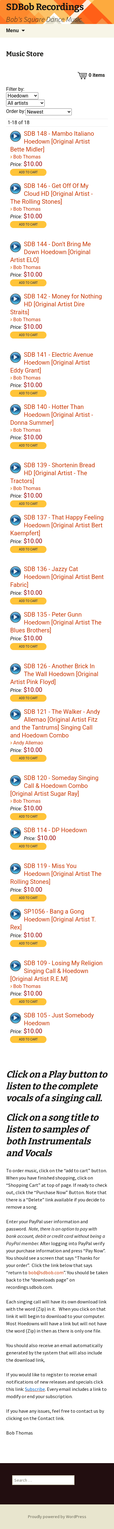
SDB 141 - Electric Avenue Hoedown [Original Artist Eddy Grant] (51, 362)
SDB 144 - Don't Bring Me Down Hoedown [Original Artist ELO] (50, 252)
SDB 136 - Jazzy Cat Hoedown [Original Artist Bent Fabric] (57, 576)
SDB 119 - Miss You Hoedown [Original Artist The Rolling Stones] (55, 873)
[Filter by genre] (22, 95)
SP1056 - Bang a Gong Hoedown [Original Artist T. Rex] (53, 919)
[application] (16, 136)
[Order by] (49, 111)
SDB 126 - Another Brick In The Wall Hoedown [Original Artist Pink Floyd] (54, 674)
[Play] (15, 136)
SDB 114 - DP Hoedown (55, 830)
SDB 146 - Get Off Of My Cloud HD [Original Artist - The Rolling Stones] (51, 193)
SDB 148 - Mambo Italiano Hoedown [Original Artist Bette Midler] (52, 141)
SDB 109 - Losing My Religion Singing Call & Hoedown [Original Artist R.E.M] (56, 970)
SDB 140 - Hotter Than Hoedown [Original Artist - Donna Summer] (51, 414)
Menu (12, 30)
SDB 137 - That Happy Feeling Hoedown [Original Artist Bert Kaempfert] (57, 525)
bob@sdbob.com (46, 1272)
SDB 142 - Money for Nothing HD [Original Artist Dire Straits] (56, 304)
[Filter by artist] (25, 103)
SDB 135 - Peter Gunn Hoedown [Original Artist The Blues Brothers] (55, 622)
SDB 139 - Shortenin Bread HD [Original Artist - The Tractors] (52, 473)
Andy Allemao (28, 743)
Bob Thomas (26, 157)
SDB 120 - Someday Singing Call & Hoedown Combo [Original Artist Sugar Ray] (54, 785)
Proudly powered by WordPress (57, 1516)
